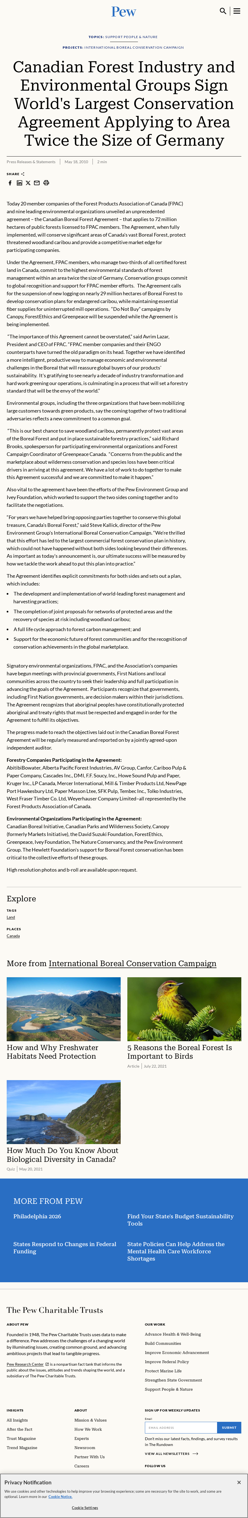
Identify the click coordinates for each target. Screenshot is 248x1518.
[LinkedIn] (166, 1476)
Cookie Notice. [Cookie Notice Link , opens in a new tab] (60, 1501)
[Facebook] (148, 1476)
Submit (229, 1427)
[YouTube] (182, 1476)
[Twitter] (174, 1476)
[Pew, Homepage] (124, 11)
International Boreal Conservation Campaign (133, 963)
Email (148, 1418)
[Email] (181, 1427)
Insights (15, 1410)
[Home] (55, 1310)
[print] (46, 183)
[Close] (239, 1487)
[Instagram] (157, 1476)
